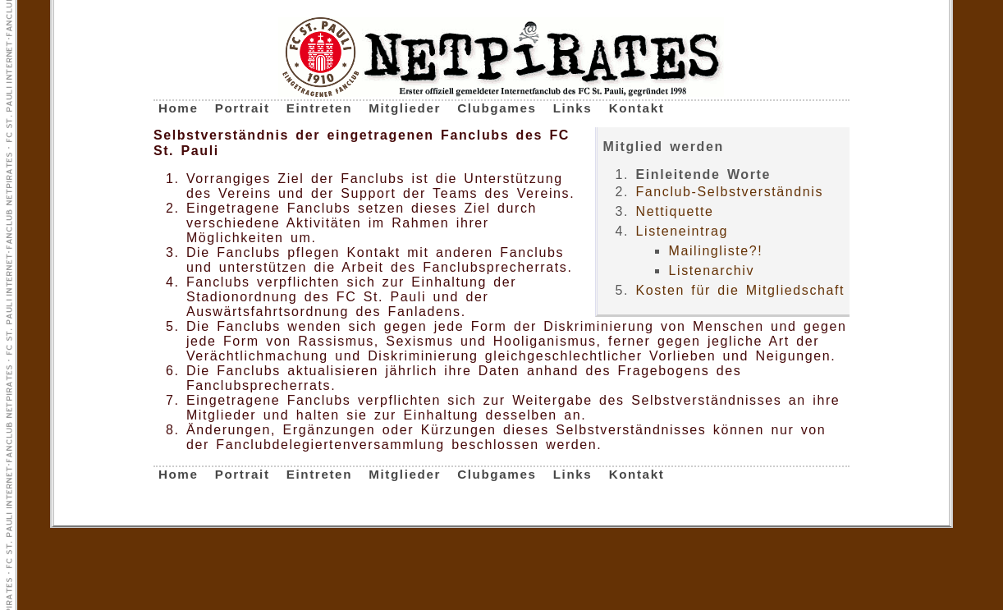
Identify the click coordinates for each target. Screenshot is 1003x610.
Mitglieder (405, 108)
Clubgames (496, 108)
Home (178, 108)
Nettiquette (674, 211)
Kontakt (637, 108)
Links (573, 108)
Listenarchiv (711, 270)
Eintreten (319, 108)
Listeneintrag (681, 231)
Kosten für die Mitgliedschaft (740, 290)
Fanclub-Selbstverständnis (729, 192)
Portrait (242, 108)
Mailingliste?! (715, 251)
